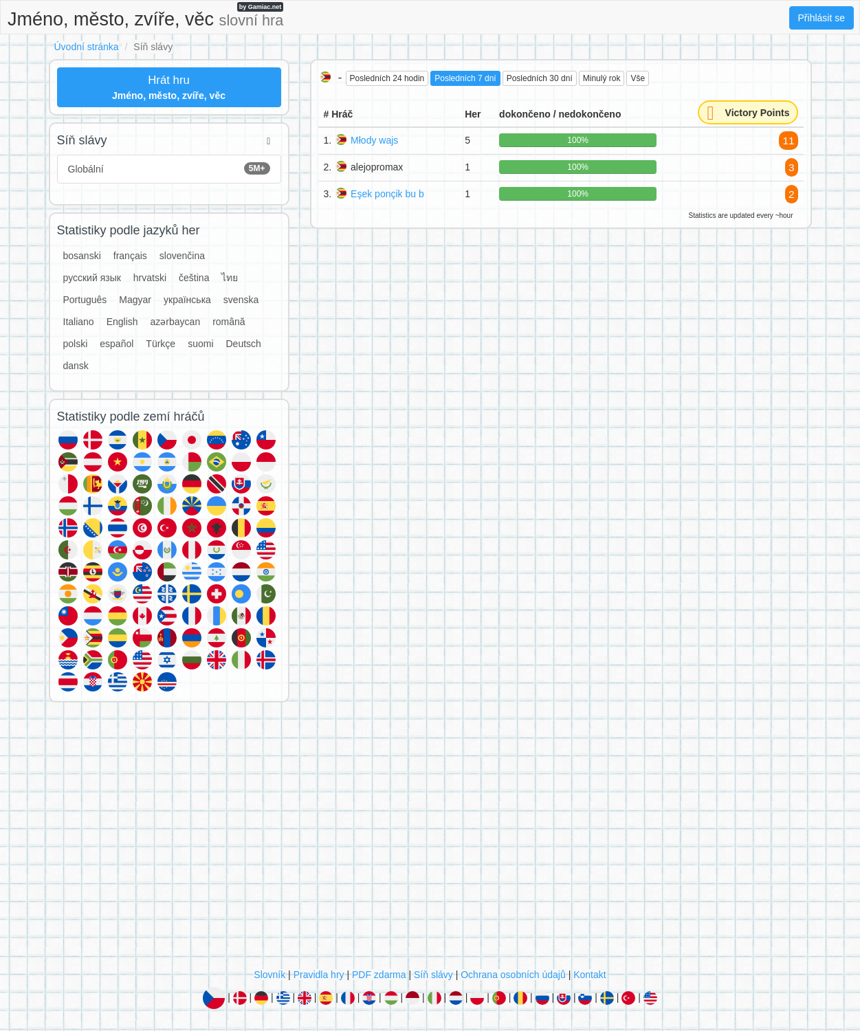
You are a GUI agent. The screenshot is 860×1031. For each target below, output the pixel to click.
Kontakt (589, 974)
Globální (169, 168)
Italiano (78, 321)
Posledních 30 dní (540, 78)
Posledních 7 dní (465, 78)
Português (85, 299)
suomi (200, 343)
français (130, 255)
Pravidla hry (319, 974)
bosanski (82, 255)
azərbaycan (176, 321)
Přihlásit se (821, 17)
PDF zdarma (379, 974)
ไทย (229, 277)
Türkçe (160, 343)
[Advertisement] (430, 838)
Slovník (269, 974)
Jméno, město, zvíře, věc (145, 16)
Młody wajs (374, 140)
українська (187, 299)
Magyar (135, 299)
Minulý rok (602, 78)
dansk (76, 365)
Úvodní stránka (86, 46)
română (228, 321)
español (116, 343)
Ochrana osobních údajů (513, 974)
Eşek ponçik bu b (387, 193)
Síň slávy (433, 974)
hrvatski (149, 277)
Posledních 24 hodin (387, 78)
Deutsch (243, 343)
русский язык (92, 277)
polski (75, 343)
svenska (240, 299)
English (122, 321)
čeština (194, 277)
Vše (637, 78)
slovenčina (182, 255)
